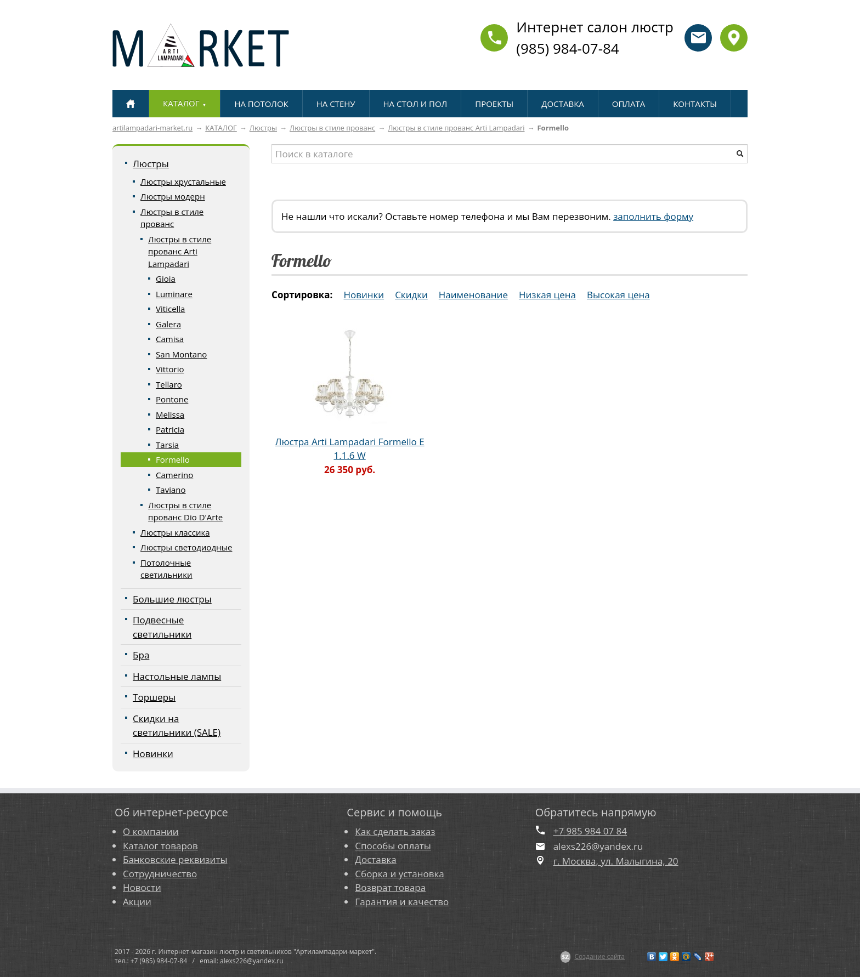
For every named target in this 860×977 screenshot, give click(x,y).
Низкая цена (547, 294)
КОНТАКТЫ (695, 103)
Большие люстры (172, 599)
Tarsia (167, 444)
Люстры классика (175, 532)
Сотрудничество (160, 873)
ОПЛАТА (628, 103)
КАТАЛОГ (221, 128)
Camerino (174, 474)
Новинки (153, 753)
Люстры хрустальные (183, 181)
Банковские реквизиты (175, 859)
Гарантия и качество (402, 901)
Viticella (170, 308)
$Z (565, 956)
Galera (168, 324)
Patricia (170, 429)
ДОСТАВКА (562, 103)
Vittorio (170, 368)
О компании (150, 831)
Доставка (375, 859)
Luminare (174, 293)
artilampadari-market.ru (152, 128)
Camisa (170, 338)
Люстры (263, 128)
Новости (142, 887)
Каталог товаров (160, 845)
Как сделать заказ (395, 831)
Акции (137, 901)
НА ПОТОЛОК (261, 103)
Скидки (411, 294)
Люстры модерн (172, 196)
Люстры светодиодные (186, 547)
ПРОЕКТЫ (494, 103)
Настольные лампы (177, 676)
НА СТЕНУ (335, 103)
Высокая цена (618, 294)
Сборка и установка (399, 873)
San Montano (181, 354)
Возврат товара (390, 887)
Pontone (172, 399)
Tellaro (169, 384)
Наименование (473, 294)
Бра (141, 655)
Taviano (170, 489)
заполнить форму (653, 216)
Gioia (166, 278)
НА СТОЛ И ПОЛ (415, 103)
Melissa (170, 414)
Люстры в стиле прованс (332, 128)
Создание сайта (599, 956)
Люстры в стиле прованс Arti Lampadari (456, 128)
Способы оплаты (393, 845)
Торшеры (154, 697)
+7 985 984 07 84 (590, 831)
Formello (173, 459)
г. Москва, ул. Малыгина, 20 (615, 861)
